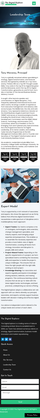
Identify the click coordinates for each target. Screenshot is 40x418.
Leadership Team (9, 365)
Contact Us (7, 370)
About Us (6, 355)
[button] (34, 3)
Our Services (7, 360)
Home (5, 350)
